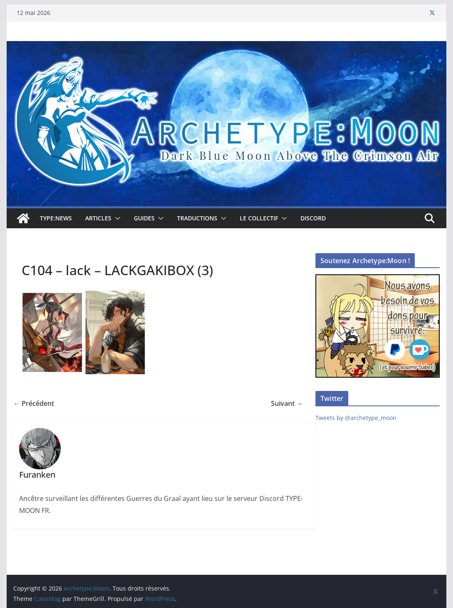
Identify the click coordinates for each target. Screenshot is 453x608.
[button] (116, 218)
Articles (98, 218)
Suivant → (287, 403)
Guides (144, 218)
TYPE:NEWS (56, 218)
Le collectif (259, 218)
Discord (313, 218)
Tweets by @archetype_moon (355, 418)
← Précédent (33, 403)
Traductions (197, 218)
